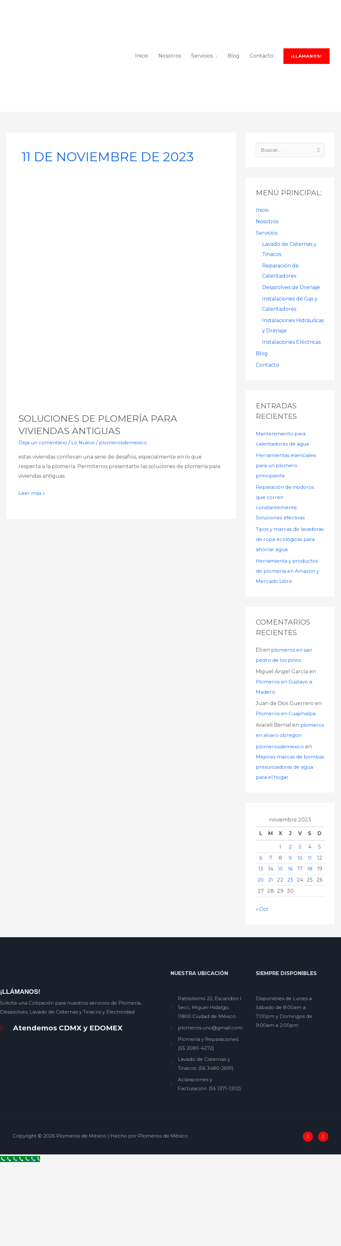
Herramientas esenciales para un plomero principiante (286, 527)
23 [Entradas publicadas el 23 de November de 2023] (290, 962)
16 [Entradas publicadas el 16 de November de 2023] (290, 951)
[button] (306, 158)
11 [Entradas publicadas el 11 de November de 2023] (310, 940)
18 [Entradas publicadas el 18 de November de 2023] (309, 951)
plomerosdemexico (280, 829)
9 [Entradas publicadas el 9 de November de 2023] (290, 940)
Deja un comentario (43, 504)
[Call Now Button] (21, 1241)
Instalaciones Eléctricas (291, 404)
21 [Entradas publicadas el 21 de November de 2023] (270, 962)
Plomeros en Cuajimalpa (287, 786)
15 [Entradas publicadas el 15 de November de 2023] (280, 951)
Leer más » (31, 554)
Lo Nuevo (85, 504)
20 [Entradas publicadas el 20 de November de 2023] (260, 962)
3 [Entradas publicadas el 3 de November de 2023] (300, 929)
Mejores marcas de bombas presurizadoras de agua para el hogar (289, 849)
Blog (262, 415)
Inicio (262, 272)
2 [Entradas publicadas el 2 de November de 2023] (290, 929)
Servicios (266, 295)
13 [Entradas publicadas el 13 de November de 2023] (260, 951)
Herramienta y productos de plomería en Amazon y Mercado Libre (288, 643)
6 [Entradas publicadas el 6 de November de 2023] (260, 940)
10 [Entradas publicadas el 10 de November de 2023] (300, 940)
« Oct (262, 991)
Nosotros (267, 283)
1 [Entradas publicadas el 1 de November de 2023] (280, 929)
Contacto (267, 427)
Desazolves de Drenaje (291, 349)
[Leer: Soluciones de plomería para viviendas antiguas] (121, 363)
